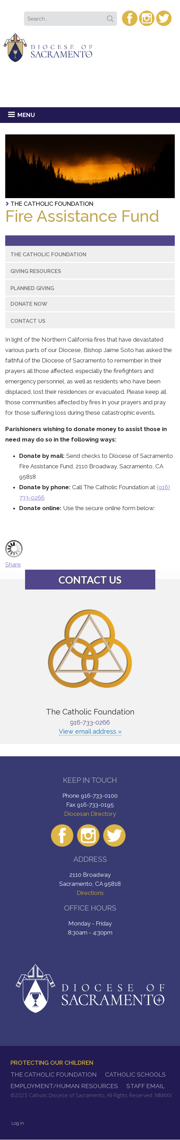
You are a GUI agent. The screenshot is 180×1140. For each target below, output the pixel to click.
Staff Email (145, 1086)
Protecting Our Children (51, 1062)
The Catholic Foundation (51, 203)
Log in (17, 1123)
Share (13, 564)
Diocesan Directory (90, 813)
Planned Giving (32, 288)
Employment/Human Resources (64, 1086)
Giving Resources (35, 271)
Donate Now (28, 304)
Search (111, 16)
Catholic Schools (135, 1074)
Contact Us (27, 321)
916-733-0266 (90, 722)
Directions (90, 892)
